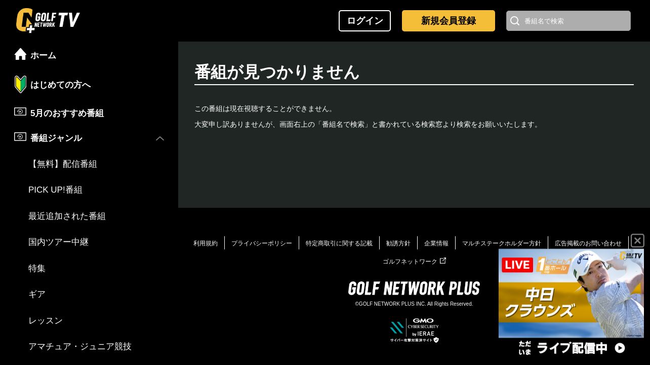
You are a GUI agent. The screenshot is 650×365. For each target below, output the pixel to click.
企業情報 (436, 243)
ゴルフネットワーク (414, 261)
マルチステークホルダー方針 (501, 243)
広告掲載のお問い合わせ (588, 243)
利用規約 (205, 243)
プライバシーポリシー (261, 243)
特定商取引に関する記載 (339, 243)
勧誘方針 (398, 243)
